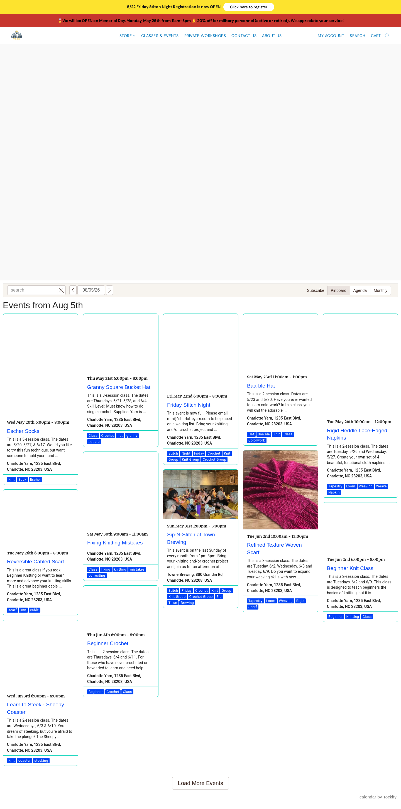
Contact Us (243, 35)
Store (127, 35)
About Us (272, 35)
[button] (248, 7)
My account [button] (331, 35)
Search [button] (357, 35)
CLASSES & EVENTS (160, 35)
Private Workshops (205, 35)
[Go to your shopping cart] (380, 35)
